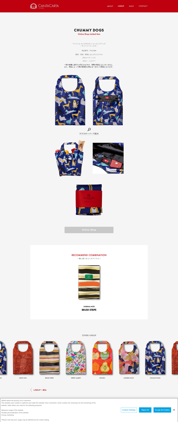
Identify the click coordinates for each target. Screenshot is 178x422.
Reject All (145, 412)
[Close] (174, 412)
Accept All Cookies (162, 412)
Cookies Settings (129, 412)
